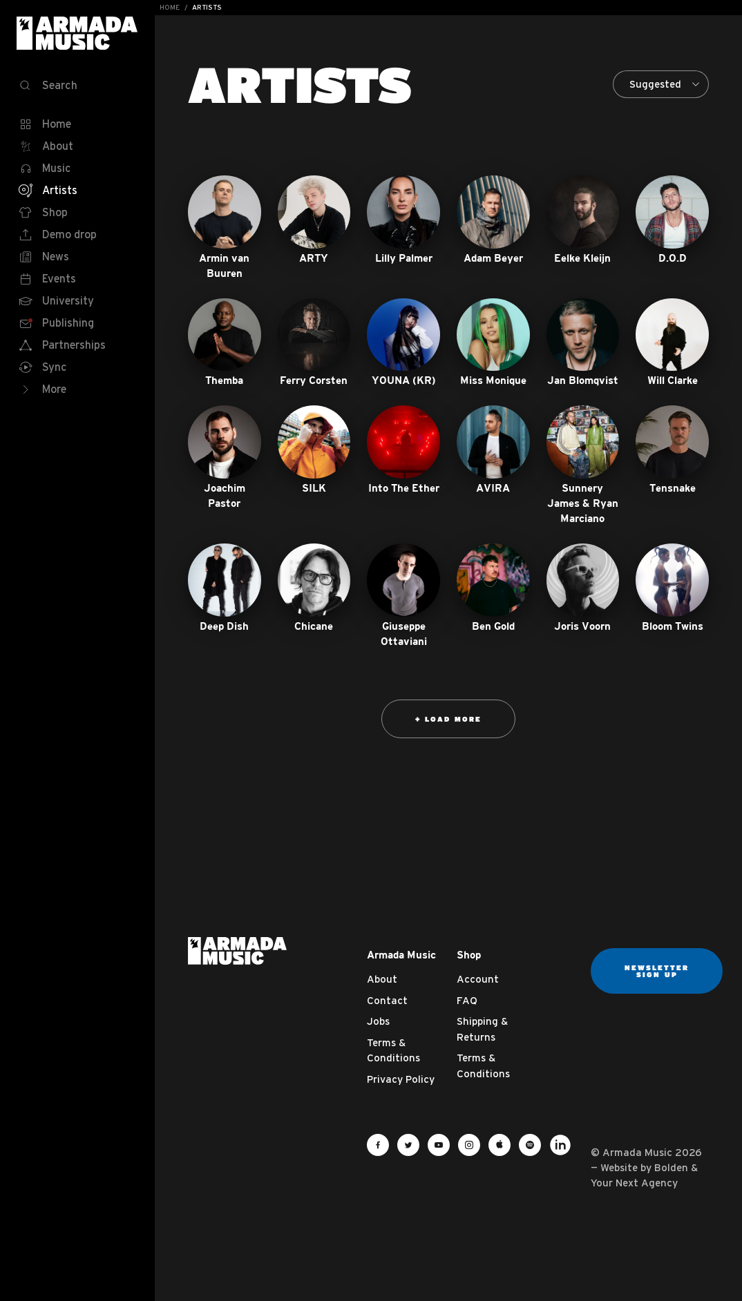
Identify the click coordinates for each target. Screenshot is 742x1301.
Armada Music (77, 33)
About (382, 979)
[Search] (77, 86)
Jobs (378, 1021)
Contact (387, 1000)
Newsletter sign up (657, 971)
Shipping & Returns (482, 1029)
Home (170, 7)
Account (478, 979)
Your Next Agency (634, 1182)
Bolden (671, 1167)
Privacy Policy (401, 1079)
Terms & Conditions (393, 1050)
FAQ (467, 1000)
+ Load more (448, 719)
